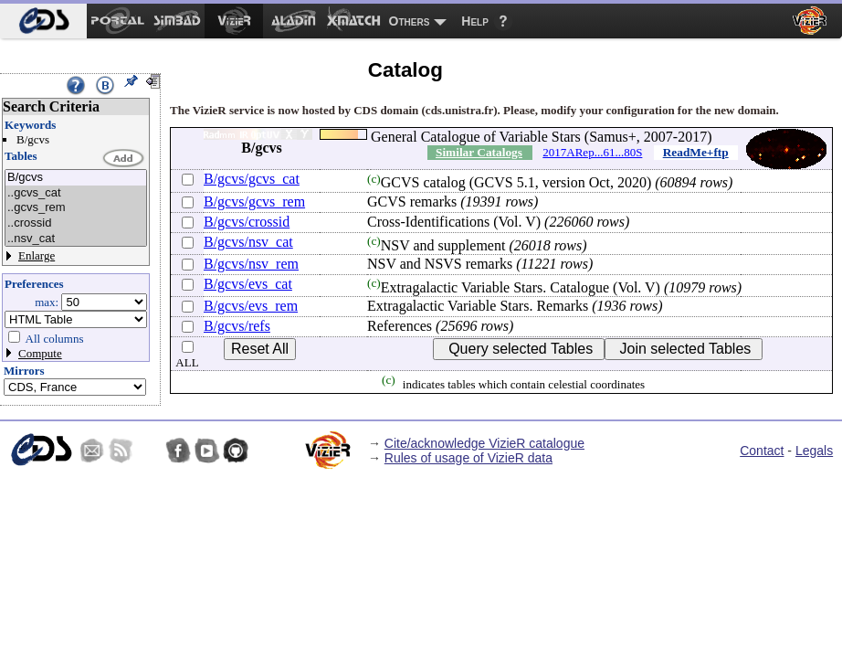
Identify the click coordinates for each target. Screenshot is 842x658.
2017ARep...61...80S (592, 152)
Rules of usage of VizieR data (468, 458)
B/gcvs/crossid (246, 221)
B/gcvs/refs (237, 326)
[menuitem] (43, 21)
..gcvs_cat (75, 193)
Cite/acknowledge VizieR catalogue (484, 443)
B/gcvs (75, 178)
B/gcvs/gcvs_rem (254, 201)
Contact (762, 450)
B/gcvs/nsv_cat (248, 241)
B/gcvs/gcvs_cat (252, 178)
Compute (40, 353)
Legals (814, 450)
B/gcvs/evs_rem (251, 305)
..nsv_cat (75, 239)
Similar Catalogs (479, 152)
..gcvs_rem (75, 208)
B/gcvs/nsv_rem (251, 263)
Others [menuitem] (409, 21)
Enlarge (36, 255)
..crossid (75, 223)
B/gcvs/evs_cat (248, 284)
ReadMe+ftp (696, 152)
